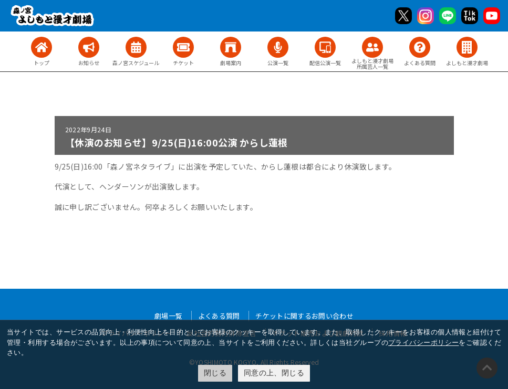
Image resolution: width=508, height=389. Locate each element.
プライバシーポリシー (423, 342)
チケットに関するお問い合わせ (304, 316)
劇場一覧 (168, 316)
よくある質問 (219, 316)
